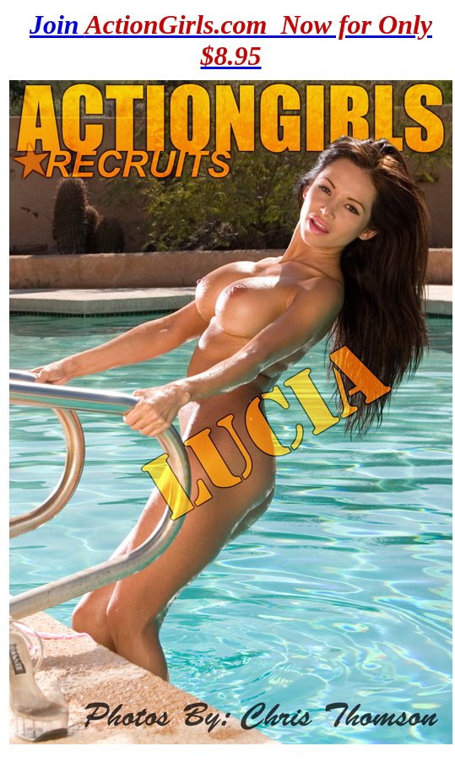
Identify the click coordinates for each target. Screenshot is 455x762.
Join (231, 40)
